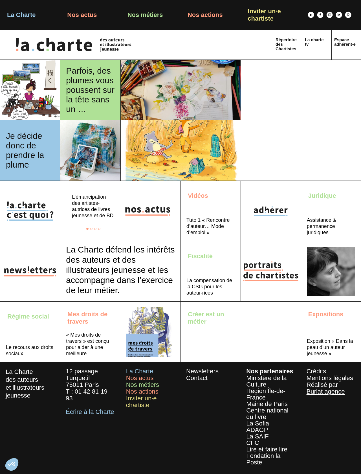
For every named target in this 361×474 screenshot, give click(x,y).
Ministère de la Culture (266, 381)
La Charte (21, 14)
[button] (12, 464)
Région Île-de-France (265, 394)
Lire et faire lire (266, 449)
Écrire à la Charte (90, 411)
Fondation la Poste (263, 459)
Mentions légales (330, 377)
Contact (197, 377)
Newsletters (202, 371)
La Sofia (257, 423)
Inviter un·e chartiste (264, 15)
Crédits (316, 371)
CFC (252, 442)
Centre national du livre (267, 413)
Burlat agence (326, 391)
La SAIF (257, 436)
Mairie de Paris (267, 403)
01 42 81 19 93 (86, 395)
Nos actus (82, 14)
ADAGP (257, 429)
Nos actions (205, 14)
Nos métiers (145, 14)
